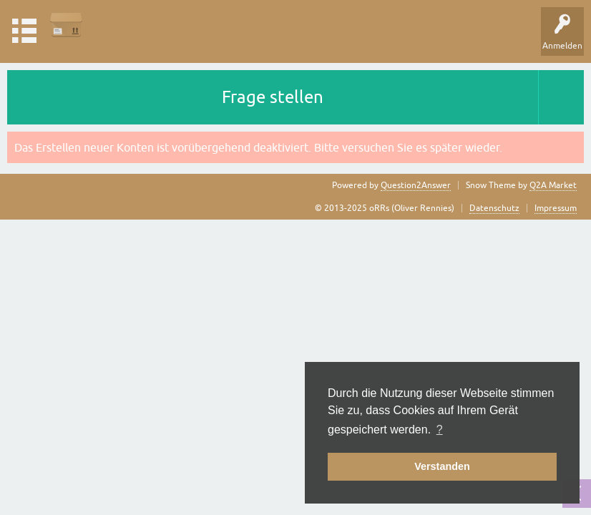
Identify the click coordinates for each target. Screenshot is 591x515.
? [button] (439, 429)
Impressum (555, 208)
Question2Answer (416, 185)
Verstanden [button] (442, 466)
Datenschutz (494, 208)
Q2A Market (553, 185)
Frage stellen (272, 97)
